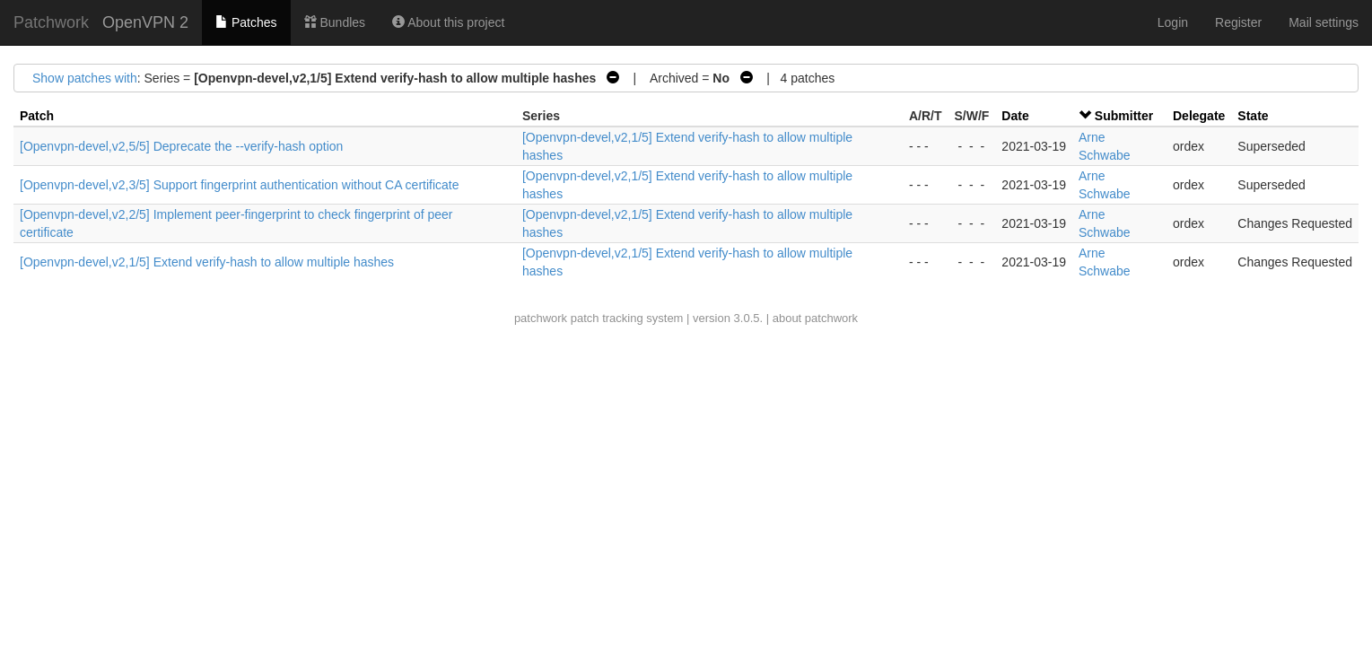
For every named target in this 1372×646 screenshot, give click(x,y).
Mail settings (1324, 22)
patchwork (540, 318)
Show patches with (84, 78)
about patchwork (815, 318)
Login (1173, 22)
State (1252, 116)
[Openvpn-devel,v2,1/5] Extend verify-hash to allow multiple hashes (207, 262)
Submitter (1124, 116)
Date (1014, 116)
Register (1238, 22)
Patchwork (51, 22)
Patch (37, 116)
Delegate (1199, 116)
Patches (245, 22)
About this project (448, 22)
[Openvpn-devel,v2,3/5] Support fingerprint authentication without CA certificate (239, 185)
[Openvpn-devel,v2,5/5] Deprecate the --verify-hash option (181, 146)
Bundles (334, 22)
